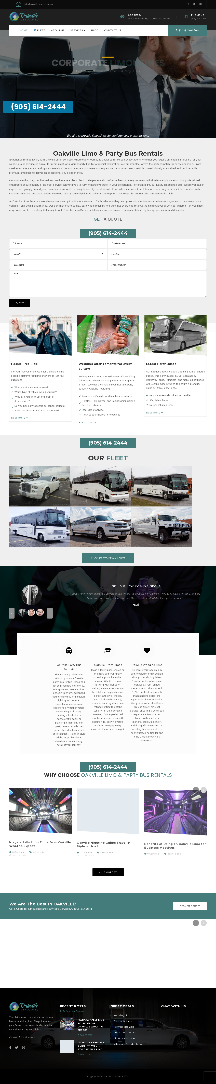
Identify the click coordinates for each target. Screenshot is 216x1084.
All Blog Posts (108, 872)
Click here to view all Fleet (108, 558)
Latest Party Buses (161, 364)
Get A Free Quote (190, 906)
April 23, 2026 (86, 1035)
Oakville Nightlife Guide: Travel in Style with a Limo (91, 1046)
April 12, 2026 (86, 1054)
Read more (19, 417)
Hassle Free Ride (24, 364)
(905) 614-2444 (198, 18)
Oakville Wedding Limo (147, 664)
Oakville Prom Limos (108, 664)
